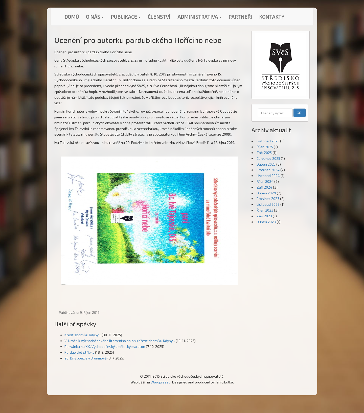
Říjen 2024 (265, 181)
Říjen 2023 (265, 210)
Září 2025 (264, 152)
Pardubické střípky (79, 352)
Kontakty (271, 17)
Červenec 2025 (268, 158)
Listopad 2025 (268, 141)
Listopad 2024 (268, 175)
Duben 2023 (266, 222)
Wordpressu (161, 382)
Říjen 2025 (265, 147)
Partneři (240, 17)
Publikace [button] (126, 17)
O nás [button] (95, 17)
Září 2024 (264, 187)
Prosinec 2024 (268, 170)
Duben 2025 (266, 164)
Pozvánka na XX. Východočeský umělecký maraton (104, 346)
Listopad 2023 (268, 204)
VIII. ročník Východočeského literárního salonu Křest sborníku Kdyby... (119, 341)
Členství (159, 17)
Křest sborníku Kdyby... (82, 335)
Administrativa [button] (199, 17)
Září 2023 (264, 216)
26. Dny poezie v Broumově (85, 358)
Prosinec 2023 (268, 198)
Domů (71, 17)
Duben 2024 (266, 193)
